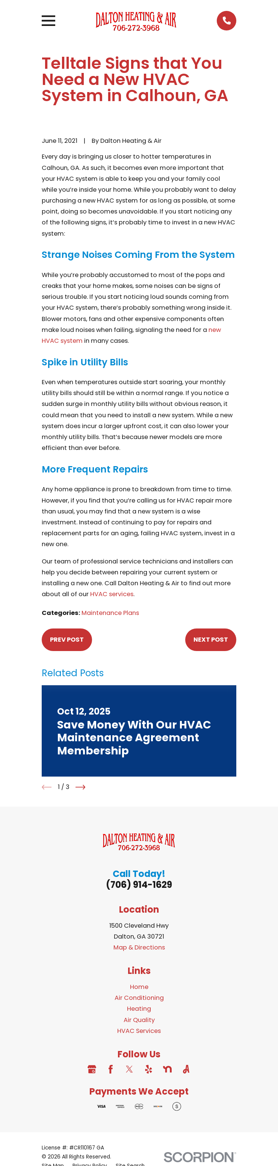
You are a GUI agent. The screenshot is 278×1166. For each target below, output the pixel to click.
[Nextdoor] (167, 1069)
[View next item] (80, 787)
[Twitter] (129, 1069)
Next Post (210, 639)
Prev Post (67, 639)
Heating (139, 1008)
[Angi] (186, 1069)
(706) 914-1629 (139, 884)
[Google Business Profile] (92, 1069)
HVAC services (111, 594)
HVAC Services (139, 1031)
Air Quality (139, 1020)
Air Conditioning (139, 997)
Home (139, 987)
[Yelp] (148, 1069)
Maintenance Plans (110, 613)
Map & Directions (139, 947)
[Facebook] (110, 1069)
